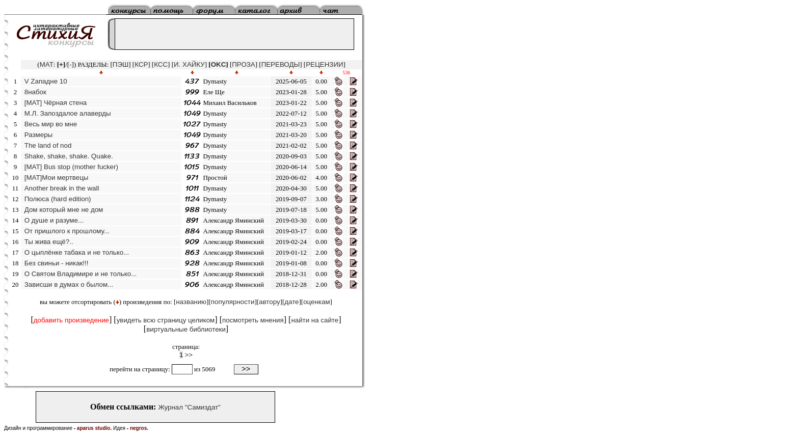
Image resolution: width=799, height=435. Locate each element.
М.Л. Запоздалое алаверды (67, 113)
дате (291, 302)
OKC (218, 64)
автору (269, 302)
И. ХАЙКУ (189, 64)
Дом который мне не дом (63, 209)
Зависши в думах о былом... (68, 284)
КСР (141, 64)
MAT (47, 64)
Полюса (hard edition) (57, 199)
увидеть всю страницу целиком (166, 320)
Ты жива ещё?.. (48, 242)
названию (191, 302)
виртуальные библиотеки (186, 329)
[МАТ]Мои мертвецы (56, 177)
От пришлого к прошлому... (67, 231)
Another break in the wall (61, 188)
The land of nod (48, 145)
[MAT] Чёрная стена (55, 102)
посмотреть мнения (253, 320)
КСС (161, 64)
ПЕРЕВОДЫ (280, 64)
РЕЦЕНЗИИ (324, 64)
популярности (233, 302)
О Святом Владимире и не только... (80, 274)
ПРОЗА (243, 64)
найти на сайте (314, 320)
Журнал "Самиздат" (189, 407)
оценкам (316, 302)
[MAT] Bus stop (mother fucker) (71, 167)
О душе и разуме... (54, 220)
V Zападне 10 (45, 81)
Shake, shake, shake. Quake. (68, 156)
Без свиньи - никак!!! (56, 263)
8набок (35, 92)
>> (189, 355)
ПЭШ (120, 64)
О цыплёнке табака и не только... (76, 252)
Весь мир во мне (50, 124)
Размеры (38, 135)
